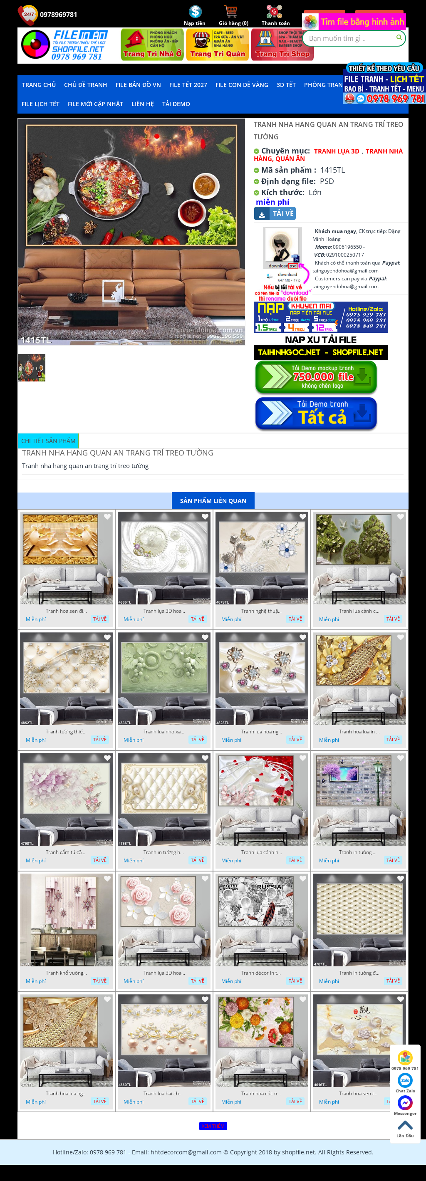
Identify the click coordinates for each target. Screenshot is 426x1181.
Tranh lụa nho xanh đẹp (164, 732)
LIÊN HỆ (142, 104)
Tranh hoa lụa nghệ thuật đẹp (66, 1094)
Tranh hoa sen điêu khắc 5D (66, 611)
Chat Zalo (405, 1083)
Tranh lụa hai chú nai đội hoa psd (164, 1094)
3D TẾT (286, 85)
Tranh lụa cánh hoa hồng (262, 852)
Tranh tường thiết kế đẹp (66, 732)
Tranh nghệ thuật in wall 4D (262, 611)
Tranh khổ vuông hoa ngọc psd (66, 973)
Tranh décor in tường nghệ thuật (262, 973)
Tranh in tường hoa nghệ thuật (164, 852)
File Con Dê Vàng (241, 85)
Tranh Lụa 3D (336, 151)
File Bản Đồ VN (138, 85)
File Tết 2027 (188, 85)
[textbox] (354, 38)
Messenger (405, 1105)
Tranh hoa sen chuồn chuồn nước (360, 1094)
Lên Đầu (405, 1128)
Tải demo (176, 104)
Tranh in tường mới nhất (360, 852)
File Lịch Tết (40, 104)
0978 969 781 (405, 1060)
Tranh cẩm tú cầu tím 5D (66, 852)
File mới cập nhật (95, 104)
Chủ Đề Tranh (85, 85)
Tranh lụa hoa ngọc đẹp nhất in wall (262, 732)
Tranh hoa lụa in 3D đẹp (360, 732)
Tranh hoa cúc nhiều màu (262, 1094)
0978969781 (47, 14)
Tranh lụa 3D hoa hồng (164, 973)
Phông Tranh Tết (331, 85)
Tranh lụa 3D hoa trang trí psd (164, 611)
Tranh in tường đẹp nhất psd (360, 973)
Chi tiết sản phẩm (48, 441)
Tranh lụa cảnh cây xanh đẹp (360, 611)
